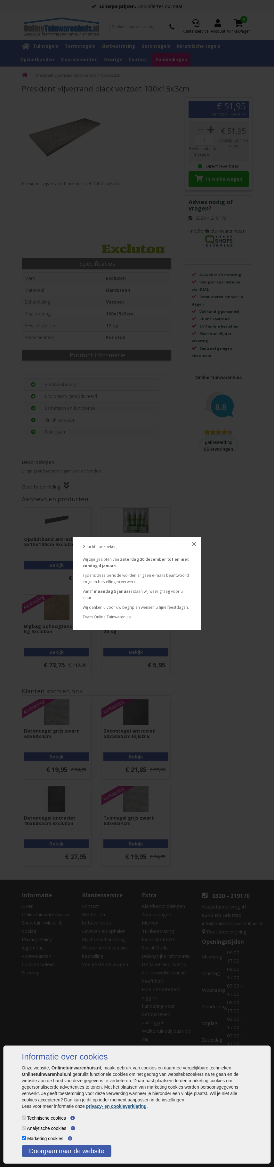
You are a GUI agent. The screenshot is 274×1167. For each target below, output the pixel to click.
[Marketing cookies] (24, 1138)
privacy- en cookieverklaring (116, 1106)
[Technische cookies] (24, 1117)
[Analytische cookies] (24, 1128)
